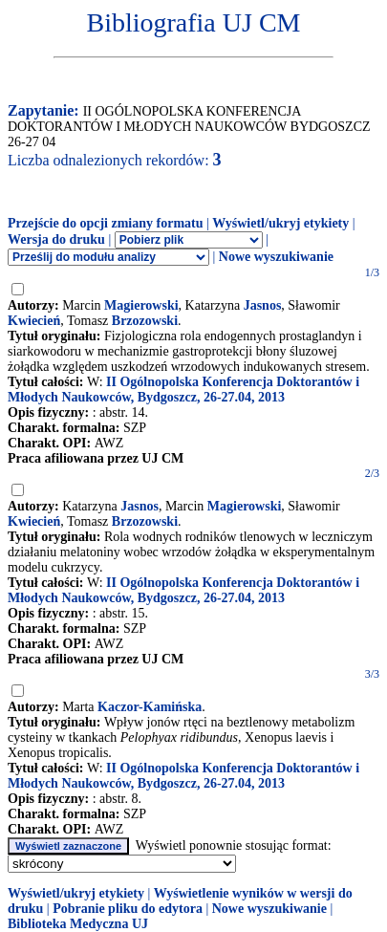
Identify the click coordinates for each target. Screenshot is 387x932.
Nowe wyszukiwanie (276, 256)
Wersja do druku (56, 239)
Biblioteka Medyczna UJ (78, 924)
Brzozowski (145, 321)
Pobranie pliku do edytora (128, 908)
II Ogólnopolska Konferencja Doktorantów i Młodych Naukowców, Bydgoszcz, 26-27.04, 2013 (183, 389)
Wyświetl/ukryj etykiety (280, 223)
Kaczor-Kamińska (149, 707)
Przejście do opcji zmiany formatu (106, 223)
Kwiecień (34, 321)
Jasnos (263, 305)
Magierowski (141, 305)
